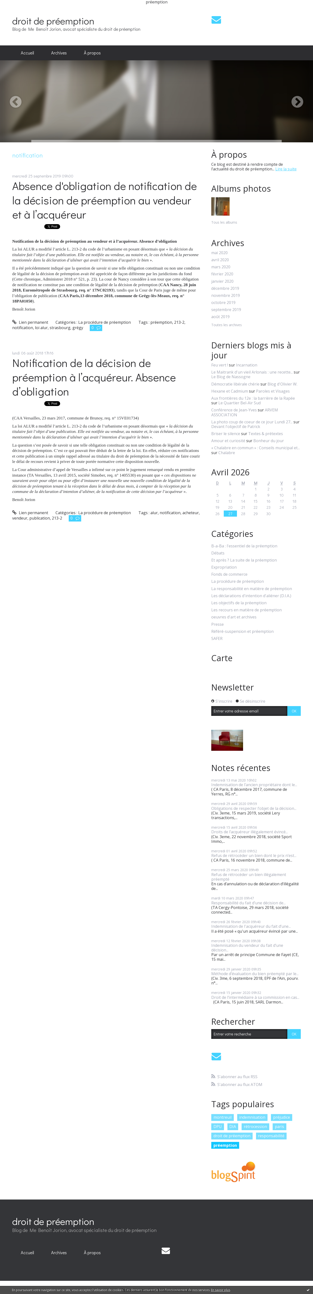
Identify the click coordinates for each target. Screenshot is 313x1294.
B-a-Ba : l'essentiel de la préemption (244, 546)
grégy (77, 327)
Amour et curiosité (228, 440)
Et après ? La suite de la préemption (244, 560)
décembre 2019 (225, 288)
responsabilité (271, 1135)
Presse (217, 624)
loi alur (41, 327)
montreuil (222, 1117)
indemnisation (252, 1117)
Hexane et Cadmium (229, 391)
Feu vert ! (219, 365)
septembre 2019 (226, 309)
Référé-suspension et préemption (242, 631)
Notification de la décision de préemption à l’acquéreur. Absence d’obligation (94, 376)
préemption (161, 322)
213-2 (179, 322)
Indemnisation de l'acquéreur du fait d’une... (251, 926)
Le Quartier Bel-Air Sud (239, 403)
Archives (59, 53)
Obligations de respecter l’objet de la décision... (253, 808)
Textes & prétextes (265, 433)
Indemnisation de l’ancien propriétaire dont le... (254, 784)
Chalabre (226, 452)
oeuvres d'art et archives (234, 617)
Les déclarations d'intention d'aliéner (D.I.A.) (251, 596)
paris (279, 1126)
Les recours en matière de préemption (246, 610)
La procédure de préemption (104, 322)
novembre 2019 (225, 295)
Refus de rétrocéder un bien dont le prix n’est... (253, 855)
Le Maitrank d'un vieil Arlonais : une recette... (252, 372)
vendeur (19, 518)
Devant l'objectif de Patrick (235, 426)
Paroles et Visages (273, 391)
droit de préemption (53, 20)
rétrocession (255, 1126)
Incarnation (246, 365)
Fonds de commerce (229, 574)
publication (39, 518)
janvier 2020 (222, 281)
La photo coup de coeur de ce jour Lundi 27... (251, 422)
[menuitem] (27, 53)
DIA (232, 1126)
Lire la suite (286, 169)
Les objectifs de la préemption (239, 603)
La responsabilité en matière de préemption (251, 588)
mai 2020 (219, 252)
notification (22, 327)
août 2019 (220, 316)
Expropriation (224, 567)
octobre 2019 (223, 302)
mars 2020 (220, 267)
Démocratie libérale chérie (235, 384)
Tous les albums (224, 222)
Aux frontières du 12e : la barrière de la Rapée (253, 398)
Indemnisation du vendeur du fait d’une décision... (247, 948)
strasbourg (60, 327)
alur (154, 512)
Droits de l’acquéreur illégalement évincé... (249, 832)
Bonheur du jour (268, 440)
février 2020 (222, 274)
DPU (217, 1126)
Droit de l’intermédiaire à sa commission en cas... (255, 997)
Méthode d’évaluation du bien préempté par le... (255, 973)
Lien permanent (30, 322)
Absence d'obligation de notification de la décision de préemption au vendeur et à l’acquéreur (104, 199)
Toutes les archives (226, 325)
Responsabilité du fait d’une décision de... (248, 903)
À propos (92, 53)
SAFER (217, 638)
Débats (217, 553)
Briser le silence (225, 433)
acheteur (190, 512)
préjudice (281, 1117)
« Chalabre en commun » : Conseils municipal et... (255, 447)
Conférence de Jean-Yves (234, 410)
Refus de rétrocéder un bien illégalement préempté (248, 877)
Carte (222, 658)
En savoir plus (220, 1290)
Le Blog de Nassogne (230, 376)
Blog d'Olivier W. (282, 384)
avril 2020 (220, 260)
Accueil (27, 53)
